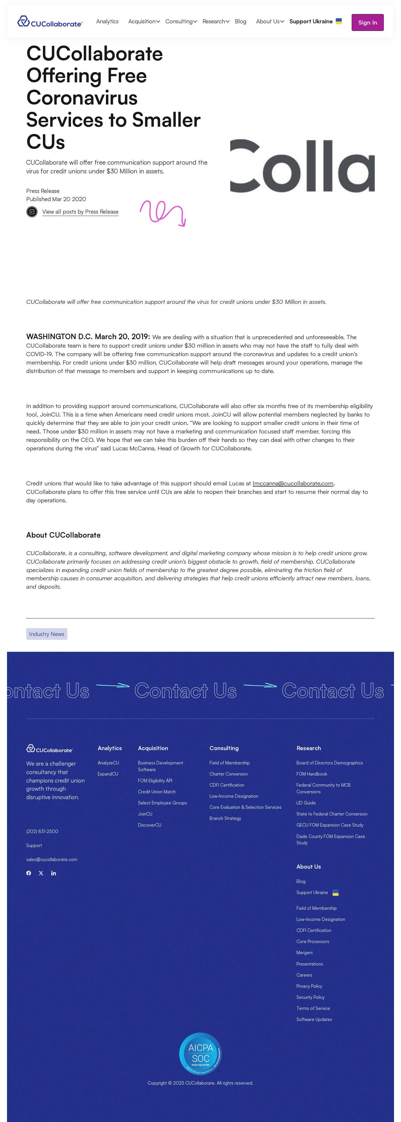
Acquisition (142, 21)
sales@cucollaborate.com (51, 859)
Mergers (305, 952)
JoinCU (145, 814)
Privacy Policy (309, 986)
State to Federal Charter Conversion (332, 814)
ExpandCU (108, 774)
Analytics (107, 21)
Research (214, 21)
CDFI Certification (227, 785)
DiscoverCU (149, 825)
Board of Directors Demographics (330, 763)
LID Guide (306, 803)
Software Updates (314, 1019)
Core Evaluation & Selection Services (246, 807)
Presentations (310, 964)
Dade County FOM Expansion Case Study (331, 840)
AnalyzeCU (108, 763)
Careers (304, 975)
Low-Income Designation (234, 796)
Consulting (179, 21)
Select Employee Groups (162, 803)
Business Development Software (160, 766)
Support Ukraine (312, 892)
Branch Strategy (225, 818)
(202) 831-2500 (42, 831)
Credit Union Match (157, 792)
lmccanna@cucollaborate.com (293, 483)
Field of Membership (230, 763)
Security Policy (311, 997)
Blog (240, 21)
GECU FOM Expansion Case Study (330, 825)
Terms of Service (313, 1008)
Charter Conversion (229, 774)
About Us (268, 21)
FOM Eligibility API (155, 780)
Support (34, 845)
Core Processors (313, 941)
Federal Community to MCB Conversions (324, 788)
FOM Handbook (312, 774)
